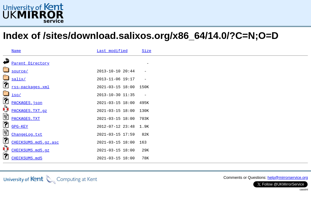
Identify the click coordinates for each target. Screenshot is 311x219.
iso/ (16, 94)
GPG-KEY (20, 126)
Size (146, 50)
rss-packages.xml (31, 86)
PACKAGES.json (27, 102)
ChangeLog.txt (27, 134)
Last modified (112, 50)
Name (16, 50)
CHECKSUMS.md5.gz (31, 150)
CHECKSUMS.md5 (27, 158)
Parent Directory (31, 63)
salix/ (19, 79)
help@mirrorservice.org (288, 177)
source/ (20, 71)
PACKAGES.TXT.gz (29, 110)
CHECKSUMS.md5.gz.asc (35, 142)
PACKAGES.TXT (26, 118)
